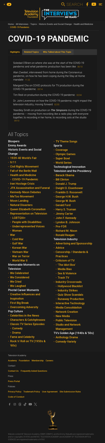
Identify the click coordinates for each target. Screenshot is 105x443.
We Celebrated (19, 273)
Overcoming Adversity (24, 307)
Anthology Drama (67, 337)
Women (17, 230)
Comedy (17, 328)
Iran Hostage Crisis (22, 183)
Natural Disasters (21, 205)
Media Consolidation (69, 307)
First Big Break (19, 302)
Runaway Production (71, 299)
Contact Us (13, 371)
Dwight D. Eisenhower (69, 188)
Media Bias (65, 269)
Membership (38, 360)
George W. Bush (66, 200)
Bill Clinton (62, 179)
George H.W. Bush (67, 196)
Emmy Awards (17, 145)
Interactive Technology (70, 303)
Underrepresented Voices (28, 226)
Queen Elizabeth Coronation (28, 209)
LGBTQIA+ (18, 217)
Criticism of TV (65, 260)
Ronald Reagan (65, 235)
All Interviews (22, 24)
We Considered (19, 277)
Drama (16, 332)
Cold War (18, 239)
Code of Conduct (16, 397)
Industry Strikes (68, 290)
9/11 (13, 162)
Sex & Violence (67, 273)
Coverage (62, 149)
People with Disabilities (27, 222)
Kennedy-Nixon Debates (25, 192)
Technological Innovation (69, 166)
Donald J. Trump (66, 183)
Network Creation (67, 311)
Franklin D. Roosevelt (69, 192)
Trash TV (63, 277)
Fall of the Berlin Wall (23, 170)
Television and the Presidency (72, 171)
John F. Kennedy (66, 218)
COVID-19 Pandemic (19, 27)
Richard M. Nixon (66, 230)
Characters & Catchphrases (27, 319)
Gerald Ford (63, 205)
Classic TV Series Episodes (27, 324)
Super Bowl (63, 158)
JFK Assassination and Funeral (30, 188)
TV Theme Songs (66, 141)
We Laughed (18, 286)
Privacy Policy (14, 391)
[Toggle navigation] (100, 4)
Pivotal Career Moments (23, 290)
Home (11, 24)
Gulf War (17, 243)
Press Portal (14, 381)
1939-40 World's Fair (23, 158)
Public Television (66, 320)
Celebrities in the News (24, 315)
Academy (12, 360)
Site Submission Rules (70, 391)
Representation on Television (28, 213)
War (12, 235)
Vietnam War (20, 252)
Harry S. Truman (66, 209)
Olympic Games (66, 154)
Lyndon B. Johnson (68, 222)
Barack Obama (65, 175)
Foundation (24, 360)
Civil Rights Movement (24, 166)
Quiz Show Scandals (70, 294)
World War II (19, 260)
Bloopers (14, 141)
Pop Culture (15, 311)
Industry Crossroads (69, 282)
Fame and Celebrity (22, 337)
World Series (64, 162)
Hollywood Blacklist (70, 286)
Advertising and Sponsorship (74, 243)
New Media (63, 316)
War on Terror (21, 256)
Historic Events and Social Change (55, 24)
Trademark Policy (31, 391)
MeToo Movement (22, 196)
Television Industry (66, 239)
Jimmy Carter (64, 213)
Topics (33, 24)
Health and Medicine (83, 24)
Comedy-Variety (66, 341)
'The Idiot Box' (67, 264)
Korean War (19, 247)
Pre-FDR (61, 226)
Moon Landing (19, 200)
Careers (49, 360)
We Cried (15, 281)
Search (74, 4)
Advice (60, 247)
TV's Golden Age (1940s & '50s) (74, 333)
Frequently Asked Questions (34, 371)
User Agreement (50, 391)
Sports (58, 145)
